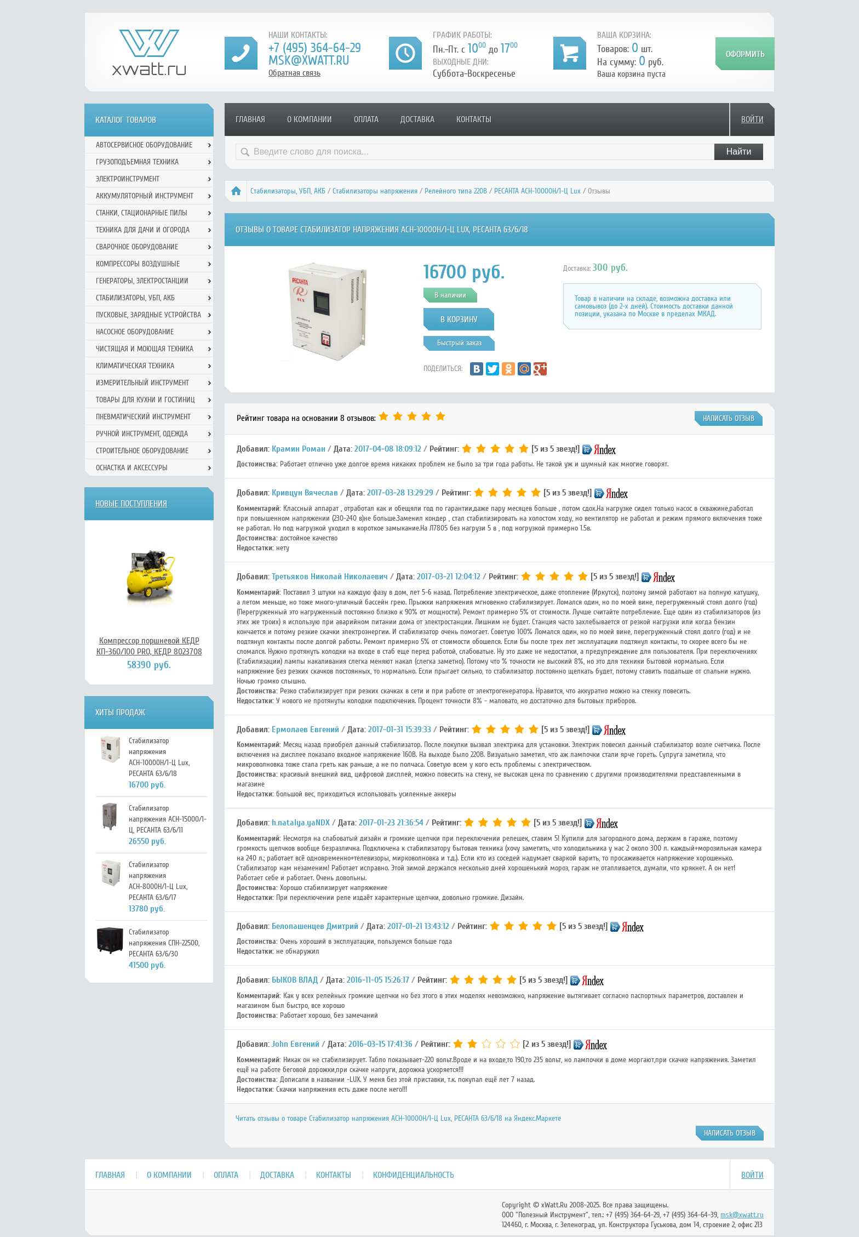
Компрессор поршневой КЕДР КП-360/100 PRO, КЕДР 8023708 (149, 646)
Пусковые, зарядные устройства (148, 315)
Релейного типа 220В (456, 191)
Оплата (366, 119)
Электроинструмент (127, 179)
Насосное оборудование (135, 332)
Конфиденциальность (413, 1175)
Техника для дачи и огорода (143, 230)
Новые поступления (131, 503)
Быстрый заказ (459, 342)
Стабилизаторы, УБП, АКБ (287, 191)
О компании (309, 119)
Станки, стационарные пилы (141, 213)
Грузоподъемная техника (137, 162)
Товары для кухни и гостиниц (145, 399)
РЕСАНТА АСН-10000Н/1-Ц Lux (537, 191)
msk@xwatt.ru (308, 61)
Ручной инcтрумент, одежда (142, 433)
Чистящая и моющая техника (144, 349)
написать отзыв (728, 418)
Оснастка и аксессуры (132, 467)
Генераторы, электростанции (142, 281)
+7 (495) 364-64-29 (314, 48)
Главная (250, 119)
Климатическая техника (135, 365)
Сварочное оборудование (137, 247)
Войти (752, 119)
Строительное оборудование (142, 450)
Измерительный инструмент (142, 382)
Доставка (417, 119)
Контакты (473, 119)
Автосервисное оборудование (144, 145)
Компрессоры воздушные (138, 264)
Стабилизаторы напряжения (375, 191)
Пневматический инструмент (143, 416)
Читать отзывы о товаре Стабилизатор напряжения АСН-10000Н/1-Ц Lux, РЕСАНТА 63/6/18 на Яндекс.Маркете (398, 1118)
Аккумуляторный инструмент (144, 196)
